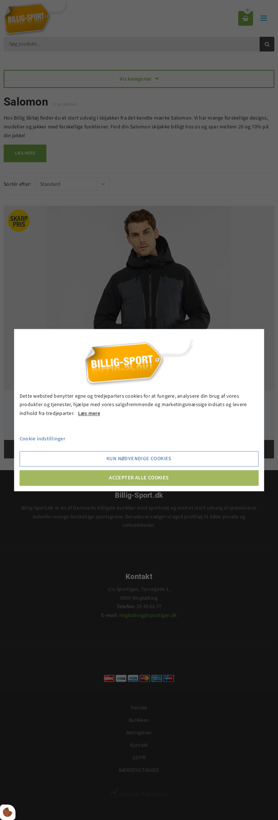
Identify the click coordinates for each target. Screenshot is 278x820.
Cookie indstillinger (42, 439)
